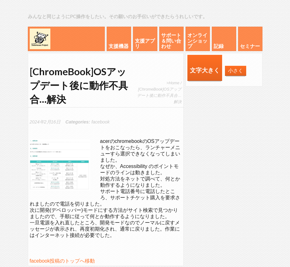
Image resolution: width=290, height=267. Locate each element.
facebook (100, 121)
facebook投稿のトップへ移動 (62, 261)
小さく (235, 70)
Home (174, 83)
